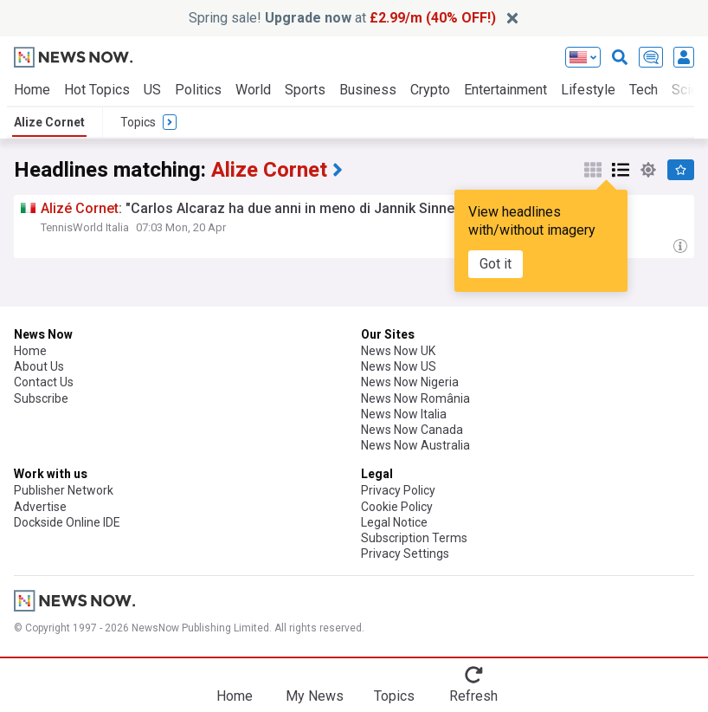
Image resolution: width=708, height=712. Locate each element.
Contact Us (44, 382)
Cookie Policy (397, 507)
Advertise (40, 507)
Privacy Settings (405, 553)
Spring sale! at (342, 18)
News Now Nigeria (410, 382)
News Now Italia (404, 414)
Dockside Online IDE (67, 522)
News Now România (415, 398)
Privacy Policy (398, 490)
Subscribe (41, 398)
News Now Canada (412, 430)
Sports (305, 89)
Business (367, 89)
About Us (39, 366)
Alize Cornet (49, 122)
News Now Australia (415, 445)
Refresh (473, 696)
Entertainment (505, 89)
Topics (394, 696)
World (253, 89)
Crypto (430, 89)
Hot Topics (97, 89)
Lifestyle (588, 89)
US (152, 89)
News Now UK (398, 351)
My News (315, 696)
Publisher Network (63, 490)
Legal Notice (394, 522)
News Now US (398, 366)
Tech (643, 89)
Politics (198, 89)
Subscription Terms (414, 538)
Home (32, 89)
